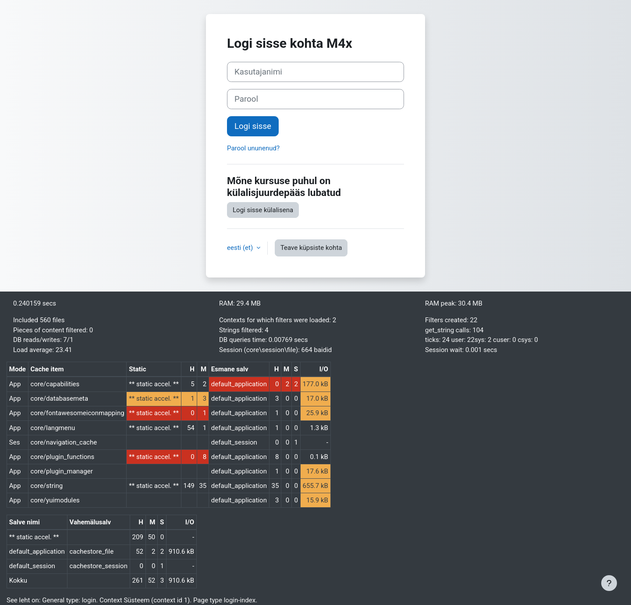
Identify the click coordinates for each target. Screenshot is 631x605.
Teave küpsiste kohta (311, 248)
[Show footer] (609, 583)
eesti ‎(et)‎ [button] (241, 248)
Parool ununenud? (253, 148)
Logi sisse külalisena (263, 210)
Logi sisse (252, 126)
